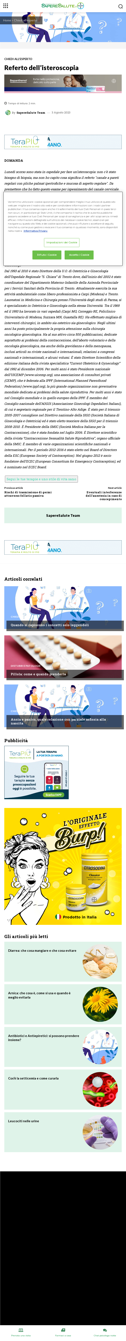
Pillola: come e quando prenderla (38, 674)
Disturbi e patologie (26, 666)
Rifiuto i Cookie (46, 254)
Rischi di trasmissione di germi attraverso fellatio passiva (28, 494)
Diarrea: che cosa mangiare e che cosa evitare (42, 950)
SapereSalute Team (31, 112)
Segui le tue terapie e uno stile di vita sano (41, 479)
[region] (63, 228)
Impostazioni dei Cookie (61, 242)
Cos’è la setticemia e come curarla (33, 1078)
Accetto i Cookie (79, 254)
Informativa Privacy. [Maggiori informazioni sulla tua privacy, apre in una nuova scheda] (36, 230)
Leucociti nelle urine (23, 1121)
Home (7, 20)
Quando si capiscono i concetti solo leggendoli (50, 625)
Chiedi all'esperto (25, 20)
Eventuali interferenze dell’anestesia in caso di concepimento (104, 495)
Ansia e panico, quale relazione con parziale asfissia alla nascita (58, 721)
